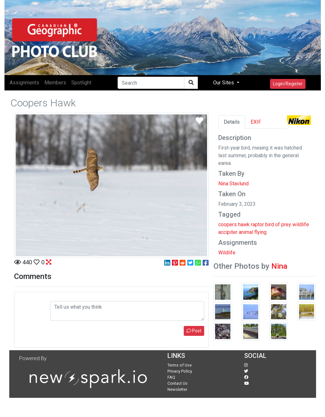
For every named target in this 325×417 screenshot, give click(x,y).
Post (194, 330)
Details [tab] (232, 122)
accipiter (227, 232)
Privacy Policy (179, 371)
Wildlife (227, 253)
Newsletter (177, 389)
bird (269, 224)
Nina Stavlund (233, 184)
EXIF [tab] (256, 122)
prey (286, 224)
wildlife (300, 224)
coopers (227, 224)
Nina (279, 266)
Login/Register (288, 83)
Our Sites (224, 83)
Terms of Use (179, 365)
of (277, 224)
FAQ (171, 377)
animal (246, 232)
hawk (244, 224)
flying (260, 232)
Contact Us (177, 383)
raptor (257, 224)
